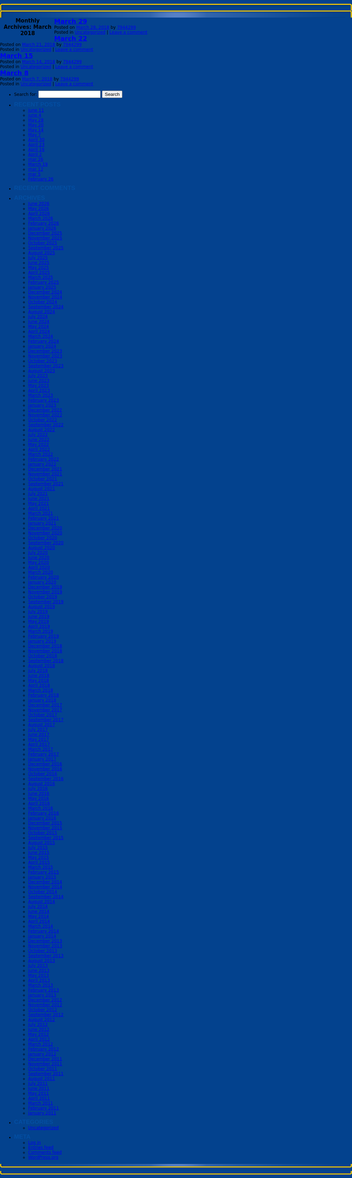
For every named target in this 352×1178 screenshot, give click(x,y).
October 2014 (42, 891)
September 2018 (46, 660)
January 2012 (42, 1054)
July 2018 (38, 670)
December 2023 (45, 351)
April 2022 (39, 449)
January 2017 (42, 759)
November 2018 (45, 651)
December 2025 (45, 233)
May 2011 (38, 1093)
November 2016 (45, 768)
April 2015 (39, 862)
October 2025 (42, 243)
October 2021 (42, 478)
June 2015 (39, 852)
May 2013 (38, 975)
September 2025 (46, 247)
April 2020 (39, 567)
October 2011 (42, 1068)
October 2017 (42, 714)
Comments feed (45, 1152)
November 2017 (45, 710)
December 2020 (45, 528)
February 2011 (43, 1108)
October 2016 (42, 773)
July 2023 (38, 375)
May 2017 (38, 739)
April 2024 (39, 331)
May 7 (34, 134)
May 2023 (38, 385)
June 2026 (39, 203)
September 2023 (46, 365)
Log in (34, 1142)
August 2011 (41, 1078)
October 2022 (42, 419)
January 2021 (42, 523)
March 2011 (40, 1103)
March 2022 (40, 454)
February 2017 (43, 754)
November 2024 (45, 297)
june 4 (34, 115)
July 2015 (38, 847)
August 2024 (41, 311)
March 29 (70, 21)
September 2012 (46, 1014)
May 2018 (38, 680)
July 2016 (38, 788)
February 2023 (43, 400)
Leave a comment (128, 32)
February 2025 (43, 282)
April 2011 (39, 1098)
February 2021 (43, 518)
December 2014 (45, 882)
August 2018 (41, 665)
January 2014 (42, 936)
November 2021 (45, 474)
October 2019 (42, 596)
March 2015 (40, 867)
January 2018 (42, 700)
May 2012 (38, 1034)
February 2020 (43, 577)
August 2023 (41, 370)
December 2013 (45, 941)
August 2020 (41, 547)
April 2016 (39, 803)
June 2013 (39, 970)
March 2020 (40, 572)
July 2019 (38, 611)
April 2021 (39, 508)
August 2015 (41, 842)
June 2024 (39, 321)
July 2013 (38, 965)
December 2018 (45, 646)
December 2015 (45, 823)
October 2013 (42, 950)
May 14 (36, 129)
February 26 (40, 179)
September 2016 (46, 778)
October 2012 (42, 1009)
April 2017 (39, 744)
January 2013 (42, 995)
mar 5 (34, 174)
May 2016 (38, 798)
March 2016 (40, 808)
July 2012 (38, 1024)
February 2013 (43, 990)
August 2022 (41, 429)
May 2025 (38, 267)
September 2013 (46, 955)
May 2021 (38, 503)
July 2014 (38, 906)
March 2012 (40, 1044)
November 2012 (45, 1004)
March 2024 (40, 336)
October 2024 (42, 302)
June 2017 (39, 734)
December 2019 (45, 587)
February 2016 (43, 813)
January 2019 (42, 641)
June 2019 (39, 616)
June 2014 (39, 911)
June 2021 (39, 498)
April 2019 (39, 626)
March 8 (14, 73)
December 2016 (45, 764)
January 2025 (42, 287)
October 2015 (42, 832)
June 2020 (39, 557)
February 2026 (43, 223)
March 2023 (40, 395)
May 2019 (38, 621)
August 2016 (41, 783)
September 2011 (46, 1073)
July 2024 (38, 316)
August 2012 (41, 1019)
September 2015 (46, 837)
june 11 (36, 110)
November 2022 (45, 415)
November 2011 (45, 1063)
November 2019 (45, 592)
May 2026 (38, 208)
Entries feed (40, 1147)
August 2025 (41, 252)
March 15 (16, 55)
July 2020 (38, 552)
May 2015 (38, 857)
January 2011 (42, 1113)
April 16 (36, 149)
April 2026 (39, 213)
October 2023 (42, 360)
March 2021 (40, 513)
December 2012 (45, 1000)
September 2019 (46, 601)
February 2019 (43, 636)
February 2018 (43, 695)
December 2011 (45, 1059)
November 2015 (45, 827)
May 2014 (38, 916)
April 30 (36, 139)
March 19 (38, 164)
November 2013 (45, 945)
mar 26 (35, 159)
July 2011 (38, 1083)
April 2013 (39, 980)
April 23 (36, 144)
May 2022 (38, 444)
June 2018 (39, 675)
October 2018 (42, 655)
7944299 (126, 27)
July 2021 (38, 493)
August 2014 (41, 901)
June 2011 (39, 1088)
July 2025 (38, 257)
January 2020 (42, 582)
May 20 (36, 125)
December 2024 (45, 292)
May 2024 (38, 326)
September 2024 (46, 306)
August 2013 (41, 960)
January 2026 (42, 228)
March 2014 (40, 926)
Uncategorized (90, 32)
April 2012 (39, 1039)
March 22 (70, 38)
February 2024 (43, 341)
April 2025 (39, 272)
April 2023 (39, 390)
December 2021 (45, 469)
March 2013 (40, 985)
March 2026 (40, 218)
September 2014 (46, 896)
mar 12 (35, 169)
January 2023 (42, 405)
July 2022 (38, 434)
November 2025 (45, 238)
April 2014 (39, 921)
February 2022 (43, 459)
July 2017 (38, 729)
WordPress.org (43, 1157)
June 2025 (39, 262)
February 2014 (43, 931)
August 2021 (41, 488)
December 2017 (45, 705)
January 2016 (42, 818)
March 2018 (40, 690)
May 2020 (38, 562)
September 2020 (46, 542)
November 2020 (45, 533)
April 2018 (39, 685)
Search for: (25, 94)
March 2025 (40, 277)
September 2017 (46, 719)
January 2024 (42, 346)
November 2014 (45, 886)
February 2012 (43, 1049)
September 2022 (46, 424)
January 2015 (42, 877)
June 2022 (39, 439)
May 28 (36, 120)
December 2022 (45, 410)
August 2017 (41, 724)
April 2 (35, 154)
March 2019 (40, 631)
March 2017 (40, 749)
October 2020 (42, 537)
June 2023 (39, 380)
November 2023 (45, 356)
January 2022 (42, 464)
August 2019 (41, 606)
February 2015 (43, 872)
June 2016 (39, 793)
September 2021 (46, 483)
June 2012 (39, 1029)
